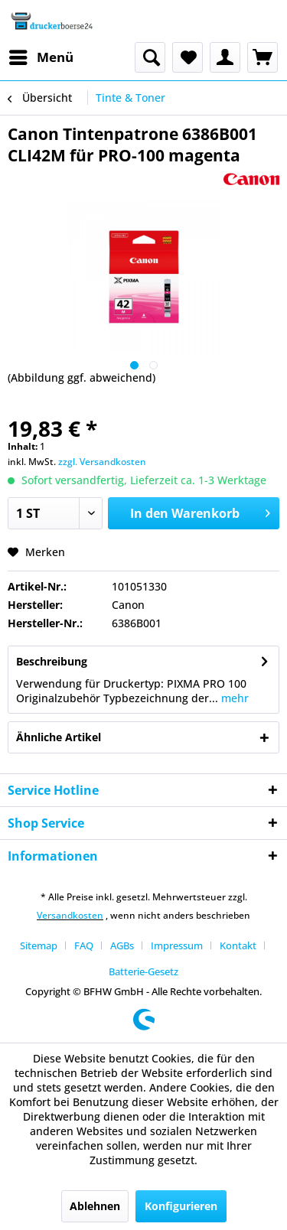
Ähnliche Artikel (58, 737)
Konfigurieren (181, 1206)
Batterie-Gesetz (143, 971)
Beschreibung (51, 661)
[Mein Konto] (225, 57)
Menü (41, 55)
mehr (233, 698)
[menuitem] (40, 57)
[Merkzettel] (187, 57)
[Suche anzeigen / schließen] (150, 57)
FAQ (83, 945)
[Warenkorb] (262, 57)
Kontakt (238, 945)
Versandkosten (70, 915)
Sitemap (38, 945)
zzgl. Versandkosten (102, 461)
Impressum (177, 945)
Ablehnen (95, 1206)
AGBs (122, 945)
